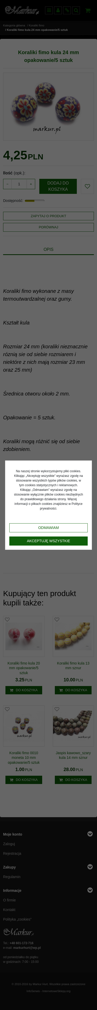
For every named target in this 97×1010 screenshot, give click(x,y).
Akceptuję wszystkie (48, 541)
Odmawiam (48, 528)
